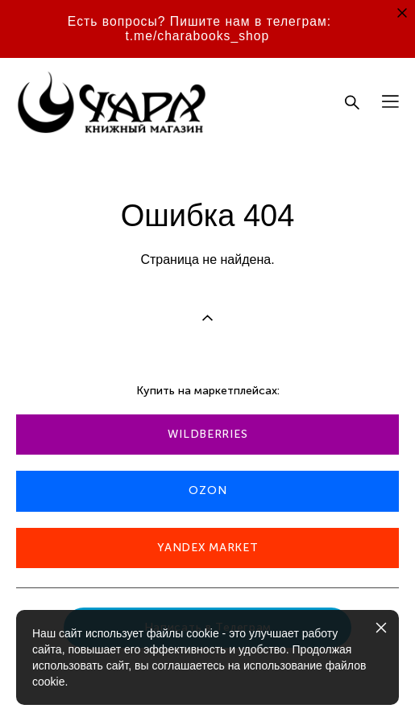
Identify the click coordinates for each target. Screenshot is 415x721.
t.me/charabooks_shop (197, 36)
